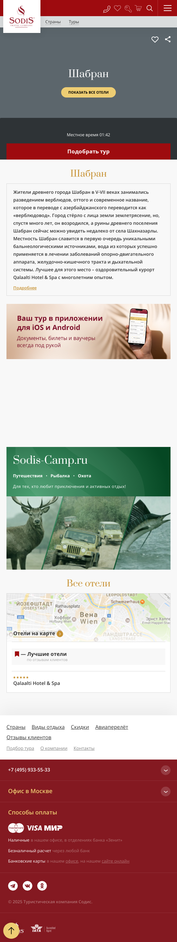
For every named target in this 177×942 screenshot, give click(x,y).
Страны (16, 726)
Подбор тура (20, 748)
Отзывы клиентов (28, 737)
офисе (72, 861)
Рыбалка (60, 476)
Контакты (83, 748)
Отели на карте (34, 633)
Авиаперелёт (111, 726)
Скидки (80, 726)
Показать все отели (88, 92)
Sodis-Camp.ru (50, 460)
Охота (84, 476)
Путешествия (27, 476)
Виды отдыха (48, 726)
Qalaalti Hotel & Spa (35, 277)
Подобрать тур (88, 151)
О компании (54, 748)
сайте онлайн (115, 861)
